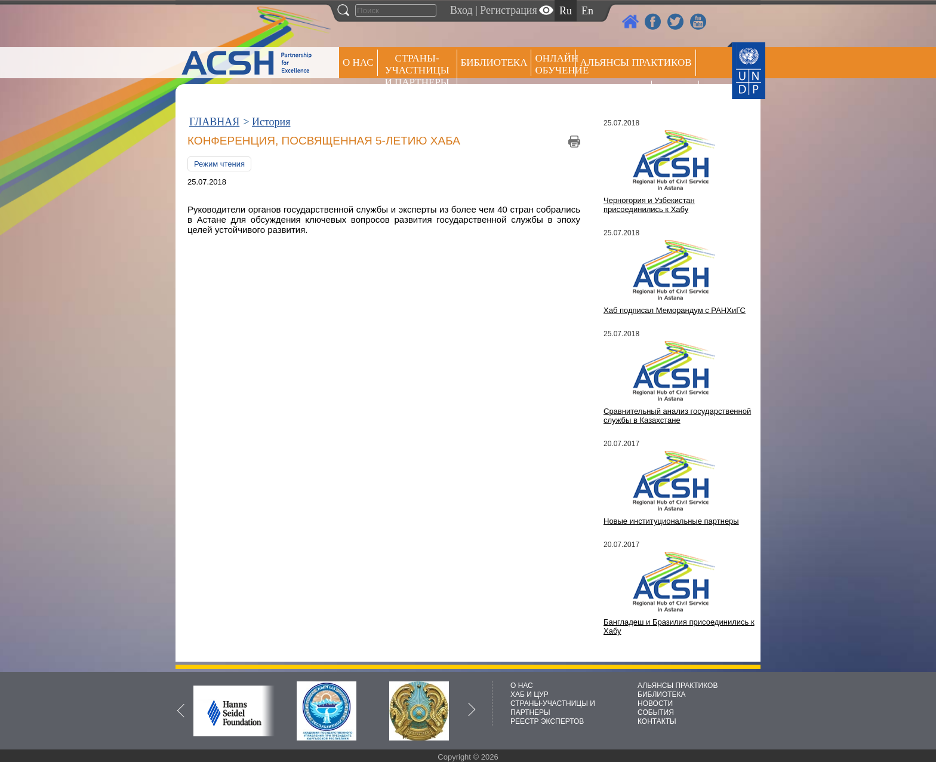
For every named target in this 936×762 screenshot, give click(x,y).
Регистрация (508, 10)
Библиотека (494, 62)
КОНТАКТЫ (657, 721)
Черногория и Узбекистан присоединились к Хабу (649, 205)
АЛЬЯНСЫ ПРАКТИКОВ (678, 685)
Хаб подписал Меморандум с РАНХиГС (675, 310)
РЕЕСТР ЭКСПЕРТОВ (677, 95)
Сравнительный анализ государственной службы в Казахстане (677, 416)
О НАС (358, 62)
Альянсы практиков (635, 62)
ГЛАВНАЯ (214, 122)
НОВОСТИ (655, 703)
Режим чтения (219, 163)
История (271, 122)
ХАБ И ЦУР (529, 694)
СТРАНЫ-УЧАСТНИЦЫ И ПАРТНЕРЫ (417, 70)
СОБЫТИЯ (656, 712)
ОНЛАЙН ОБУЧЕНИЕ (555, 64)
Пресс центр (614, 93)
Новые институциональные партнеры (671, 521)
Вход (461, 10)
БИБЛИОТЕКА (662, 694)
